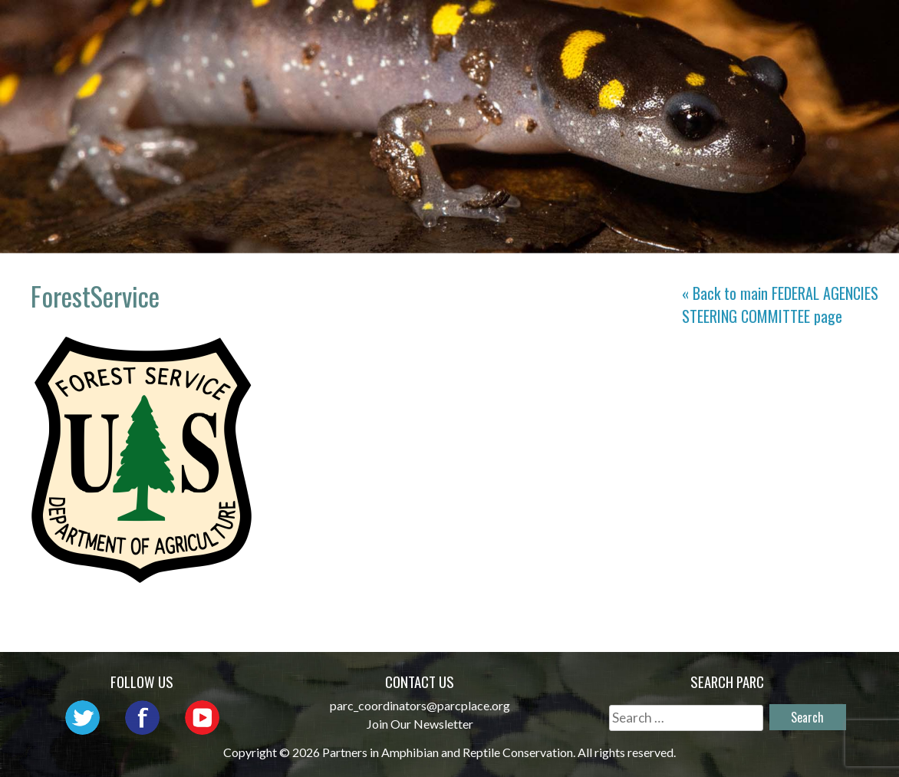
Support (825, 49)
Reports (738, 49)
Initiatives (729, 27)
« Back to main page (780, 304)
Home (335, 27)
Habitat (827, 27)
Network (527, 27)
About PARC (424, 27)
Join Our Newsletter (420, 723)
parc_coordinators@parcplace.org (420, 705)
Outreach (624, 27)
